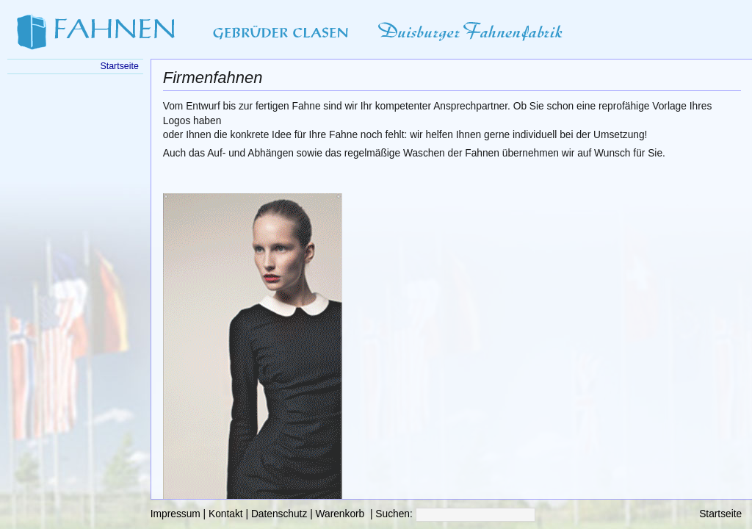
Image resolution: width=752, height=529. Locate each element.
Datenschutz (279, 513)
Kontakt (226, 513)
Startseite (720, 513)
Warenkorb (340, 513)
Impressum (175, 513)
